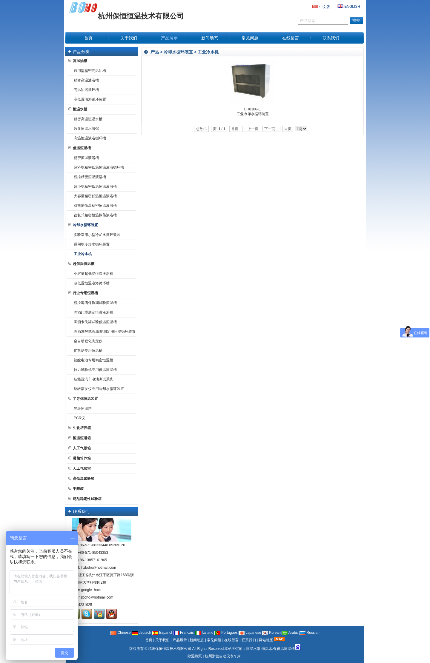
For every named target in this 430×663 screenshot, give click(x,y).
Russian (310, 632)
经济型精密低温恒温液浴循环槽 (97, 167)
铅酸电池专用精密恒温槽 (92, 360)
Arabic (290, 632)
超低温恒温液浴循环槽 (90, 283)
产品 (154, 52)
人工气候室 (79, 468)
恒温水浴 (253, 649)
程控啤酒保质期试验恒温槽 (94, 303)
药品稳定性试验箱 (85, 499)
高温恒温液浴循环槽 (88, 138)
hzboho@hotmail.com (98, 567)
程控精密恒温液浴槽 (88, 177)
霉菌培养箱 (79, 458)
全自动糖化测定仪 (86, 341)
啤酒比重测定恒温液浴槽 (92, 312)
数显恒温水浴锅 (85, 129)
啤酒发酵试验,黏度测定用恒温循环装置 (103, 331)
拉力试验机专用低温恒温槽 (94, 370)
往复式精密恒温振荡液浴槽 (94, 215)
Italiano (204, 632)
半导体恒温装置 (83, 399)
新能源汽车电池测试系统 (92, 379)
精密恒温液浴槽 (85, 158)
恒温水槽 (77, 109)
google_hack (91, 590)
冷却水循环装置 (178, 52)
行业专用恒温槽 (83, 293)
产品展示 (180, 640)
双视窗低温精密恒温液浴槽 (94, 205)
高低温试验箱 (81, 479)
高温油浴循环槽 (85, 90)
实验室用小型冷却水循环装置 (95, 235)
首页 (148, 640)
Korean (271, 632)
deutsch (141, 632)
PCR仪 (78, 418)
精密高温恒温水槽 (86, 119)
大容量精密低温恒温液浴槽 (94, 196)
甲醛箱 (76, 489)
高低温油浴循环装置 (88, 99)
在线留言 (231, 640)
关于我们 (162, 640)
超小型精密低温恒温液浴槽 (94, 186)
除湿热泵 (195, 656)
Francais (183, 632)
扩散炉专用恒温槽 (86, 351)
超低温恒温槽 (81, 264)
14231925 (84, 605)
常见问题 (214, 640)
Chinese (120, 632)
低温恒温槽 (79, 148)
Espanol (162, 632)
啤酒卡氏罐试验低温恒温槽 (94, 322)
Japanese (250, 632)
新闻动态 (197, 640)
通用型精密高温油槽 (88, 71)
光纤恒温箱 (81, 408)
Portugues (226, 632)
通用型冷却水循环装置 (90, 244)
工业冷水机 (208, 52)
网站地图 (266, 640)
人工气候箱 (79, 448)
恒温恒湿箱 (79, 438)
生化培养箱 (79, 428)
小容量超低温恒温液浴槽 (92, 274)
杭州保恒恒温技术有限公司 (169, 649)
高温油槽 (77, 61)
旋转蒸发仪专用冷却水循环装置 (97, 389)
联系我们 (249, 640)
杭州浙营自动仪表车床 (223, 656)
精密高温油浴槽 (85, 80)
